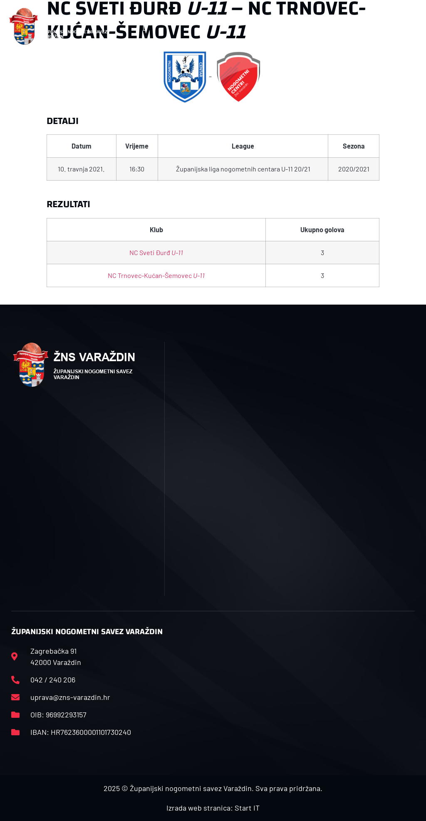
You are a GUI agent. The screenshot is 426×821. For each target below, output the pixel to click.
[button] (145, 26)
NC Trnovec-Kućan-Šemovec (156, 275)
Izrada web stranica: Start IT (213, 807)
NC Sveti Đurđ (156, 252)
